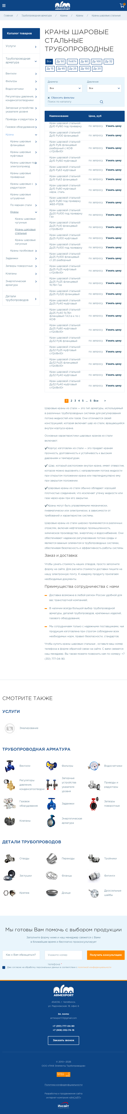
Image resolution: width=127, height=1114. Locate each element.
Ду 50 (60, 61)
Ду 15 (50, 69)
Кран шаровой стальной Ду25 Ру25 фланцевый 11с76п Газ (64, 281)
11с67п (72, 61)
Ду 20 (97, 69)
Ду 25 (72, 69)
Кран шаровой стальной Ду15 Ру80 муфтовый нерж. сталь (64, 188)
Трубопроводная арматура (37, 16)
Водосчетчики (21, 89)
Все (49, 61)
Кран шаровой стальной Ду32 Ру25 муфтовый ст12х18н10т (64, 350)
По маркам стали (21, 205)
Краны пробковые (21, 251)
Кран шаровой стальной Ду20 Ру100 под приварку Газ (65, 213)
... (87, 401)
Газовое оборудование (21, 127)
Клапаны (21, 274)
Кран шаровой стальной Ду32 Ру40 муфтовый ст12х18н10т (64, 384)
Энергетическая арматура (21, 283)
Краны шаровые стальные (106, 16)
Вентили (21, 74)
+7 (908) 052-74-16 (63, 1030)
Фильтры (21, 81)
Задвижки (21, 258)
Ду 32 (108, 61)
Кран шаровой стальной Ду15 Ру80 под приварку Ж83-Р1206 (65, 201)
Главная (8, 16)
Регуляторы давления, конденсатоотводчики (21, 98)
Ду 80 (84, 61)
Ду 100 (96, 61)
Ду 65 (61, 69)
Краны (63, 16)
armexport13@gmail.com (63, 1018)
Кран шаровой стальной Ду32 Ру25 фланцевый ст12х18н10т (64, 362)
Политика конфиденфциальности (64, 1085)
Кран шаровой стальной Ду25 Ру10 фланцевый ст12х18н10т (64, 226)
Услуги (21, 46)
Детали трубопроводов (21, 298)
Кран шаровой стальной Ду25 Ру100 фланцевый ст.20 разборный (64, 257)
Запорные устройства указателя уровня (21, 110)
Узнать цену (114, 126)
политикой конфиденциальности (94, 967)
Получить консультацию (106, 955)
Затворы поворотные (21, 266)
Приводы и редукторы (21, 119)
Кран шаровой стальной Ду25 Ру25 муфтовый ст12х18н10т (64, 269)
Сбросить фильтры (62, 98)
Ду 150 (85, 69)
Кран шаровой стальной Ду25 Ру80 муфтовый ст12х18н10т (64, 328)
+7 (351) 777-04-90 (63, 1026)
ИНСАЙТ (75, 1098)
